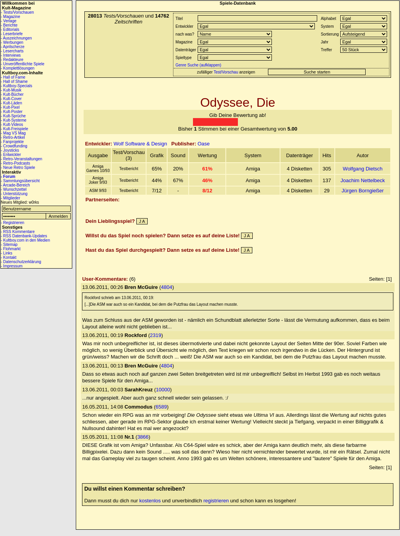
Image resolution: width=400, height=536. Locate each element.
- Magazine (10, 16)
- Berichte (9, 25)
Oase (204, 144)
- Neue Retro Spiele (18, 167)
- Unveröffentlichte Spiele (23, 64)
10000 (163, 390)
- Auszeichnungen (16, 38)
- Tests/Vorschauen (17, 12)
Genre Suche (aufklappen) (197, 65)
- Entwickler (11, 154)
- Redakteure (12, 59)
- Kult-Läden (11, 103)
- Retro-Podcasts (15, 163)
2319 (155, 335)
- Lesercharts (12, 51)
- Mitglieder (10, 198)
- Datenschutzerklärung (21, 262)
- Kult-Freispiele (14, 129)
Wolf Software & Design (140, 144)
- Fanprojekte (12, 142)
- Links (6, 253)
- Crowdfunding (14, 146)
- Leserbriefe (12, 34)
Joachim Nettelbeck (363, 180)
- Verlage (8, 21)
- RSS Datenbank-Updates (24, 236)
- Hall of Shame (14, 81)
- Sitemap (9, 244)
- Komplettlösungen (17, 68)
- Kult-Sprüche (13, 116)
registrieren (216, 501)
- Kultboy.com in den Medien (25, 240)
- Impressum (12, 266)
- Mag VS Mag (13, 133)
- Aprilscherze (13, 47)
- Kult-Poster (12, 111)
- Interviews (11, 55)
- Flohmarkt (11, 249)
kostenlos (150, 501)
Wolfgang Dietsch (363, 169)
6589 (161, 407)
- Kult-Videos (12, 124)
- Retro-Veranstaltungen (21, 159)
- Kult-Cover (11, 99)
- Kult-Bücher (12, 94)
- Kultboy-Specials (16, 86)
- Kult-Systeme (14, 120)
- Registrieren (12, 222)
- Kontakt (8, 257)
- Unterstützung (14, 194)
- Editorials (10, 29)
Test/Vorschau (226, 72)
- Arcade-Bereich (15, 185)
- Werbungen (12, 42)
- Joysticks (10, 150)
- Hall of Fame (13, 77)
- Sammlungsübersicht (20, 181)
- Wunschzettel (14, 189)
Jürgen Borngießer (363, 191)
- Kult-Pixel (10, 107)
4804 (166, 287)
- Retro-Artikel (13, 137)
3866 (142, 437)
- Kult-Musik (11, 90)
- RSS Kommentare (18, 231)
